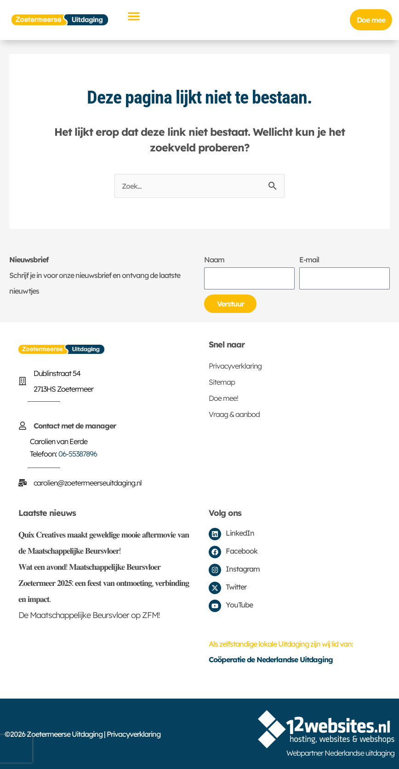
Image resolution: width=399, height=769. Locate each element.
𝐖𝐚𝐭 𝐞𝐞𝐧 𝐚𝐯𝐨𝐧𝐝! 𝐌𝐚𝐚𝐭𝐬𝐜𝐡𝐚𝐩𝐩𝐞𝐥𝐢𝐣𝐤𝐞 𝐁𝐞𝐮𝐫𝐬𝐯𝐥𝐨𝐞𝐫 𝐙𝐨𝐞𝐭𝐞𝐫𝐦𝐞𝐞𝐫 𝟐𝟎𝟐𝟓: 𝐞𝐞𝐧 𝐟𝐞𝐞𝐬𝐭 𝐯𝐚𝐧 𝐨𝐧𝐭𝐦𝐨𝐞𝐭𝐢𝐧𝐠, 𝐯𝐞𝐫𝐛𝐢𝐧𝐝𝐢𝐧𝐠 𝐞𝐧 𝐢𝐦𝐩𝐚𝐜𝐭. (103, 582)
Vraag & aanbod (234, 414)
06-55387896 (77, 453)
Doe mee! (223, 398)
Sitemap (222, 382)
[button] (133, 16)
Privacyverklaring (235, 365)
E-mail (309, 259)
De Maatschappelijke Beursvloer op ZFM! (89, 615)
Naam (214, 259)
